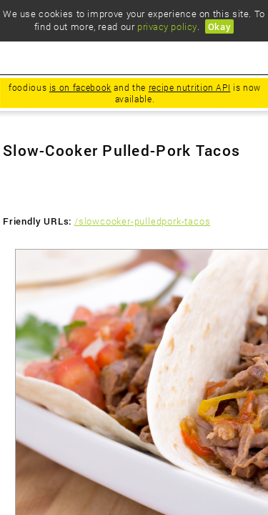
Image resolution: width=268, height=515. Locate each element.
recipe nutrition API (190, 87)
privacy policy (167, 26)
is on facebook (80, 87)
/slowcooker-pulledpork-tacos (142, 221)
